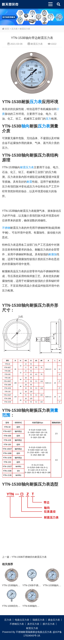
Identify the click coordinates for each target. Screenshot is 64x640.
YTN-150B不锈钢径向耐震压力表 (29, 557)
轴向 (25, 126)
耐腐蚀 (52, 254)
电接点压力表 (22, 619)
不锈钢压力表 (17, 624)
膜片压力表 (49, 624)
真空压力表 (33, 624)
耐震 (29, 181)
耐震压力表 (25, 29)
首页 (5, 29)
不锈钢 (6, 227)
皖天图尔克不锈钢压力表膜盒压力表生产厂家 (10, 4)
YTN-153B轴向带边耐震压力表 (18, 585)
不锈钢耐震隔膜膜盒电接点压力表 (34, 632)
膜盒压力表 (54, 619)
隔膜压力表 (39, 619)
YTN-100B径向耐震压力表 (16, 606)
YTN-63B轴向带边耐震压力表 (38, 606)
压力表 (14, 29)
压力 (48, 118)
